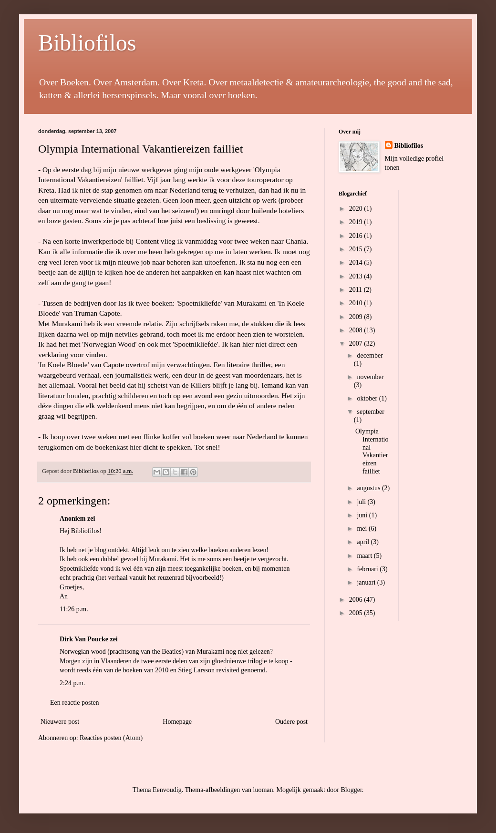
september (370, 411)
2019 (356, 222)
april (364, 541)
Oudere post (291, 721)
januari (367, 582)
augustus (369, 488)
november (370, 377)
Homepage (177, 721)
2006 (356, 599)
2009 (356, 316)
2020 (356, 208)
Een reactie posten (74, 702)
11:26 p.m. (74, 609)
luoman (263, 789)
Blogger (351, 789)
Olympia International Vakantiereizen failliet (371, 451)
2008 (356, 330)
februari (368, 569)
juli (362, 501)
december (369, 355)
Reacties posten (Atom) (111, 737)
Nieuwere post (60, 721)
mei (363, 528)
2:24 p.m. (72, 683)
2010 (356, 303)
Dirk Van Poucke (84, 639)
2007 (356, 343)
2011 (356, 289)
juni (363, 515)
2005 (356, 613)
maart (365, 555)
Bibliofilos (87, 42)
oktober (368, 398)
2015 (356, 249)
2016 (356, 235)
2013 (356, 276)
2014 (356, 262)
